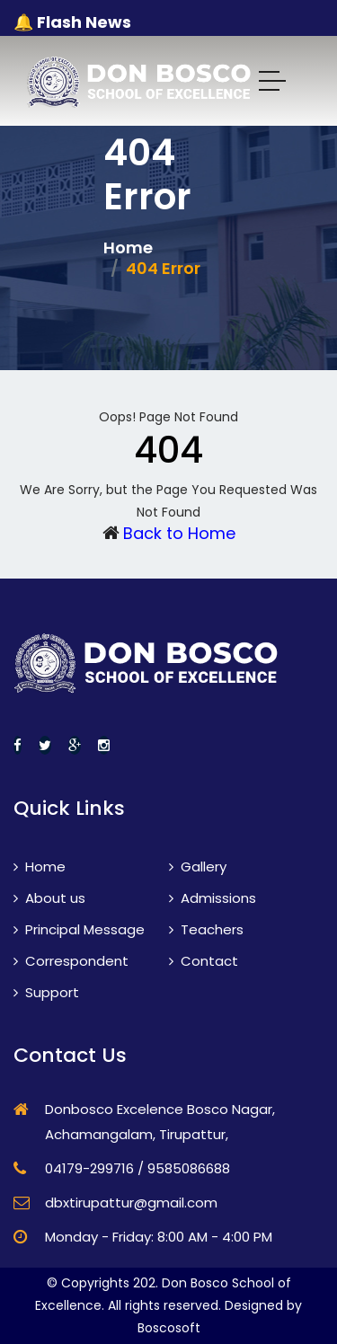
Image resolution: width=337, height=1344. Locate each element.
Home (128, 247)
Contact (203, 960)
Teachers (206, 929)
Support (46, 992)
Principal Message (79, 929)
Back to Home (179, 533)
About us (49, 898)
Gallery (197, 866)
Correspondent (71, 960)
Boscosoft (168, 1328)
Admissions (212, 898)
